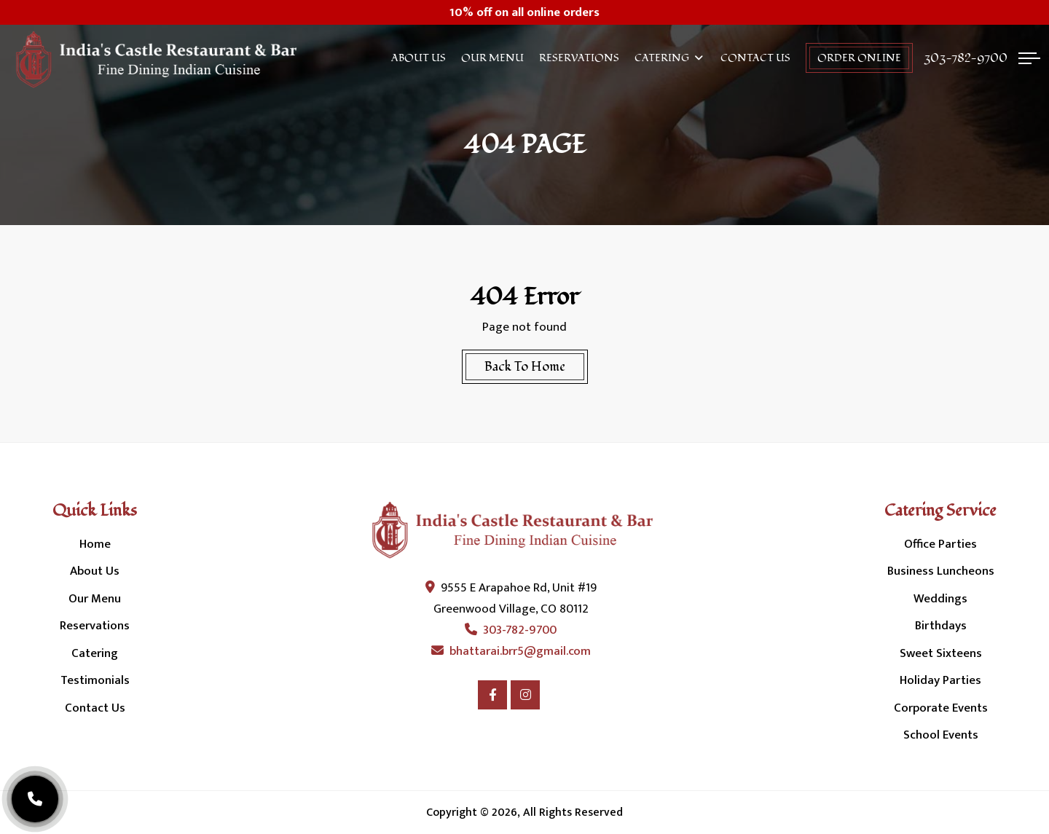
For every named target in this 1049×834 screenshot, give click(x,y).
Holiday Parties (940, 680)
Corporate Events (941, 708)
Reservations (579, 58)
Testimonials (95, 680)
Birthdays (941, 625)
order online (859, 58)
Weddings (940, 599)
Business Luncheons (940, 571)
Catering (661, 58)
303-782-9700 (965, 58)
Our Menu (492, 58)
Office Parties (940, 544)
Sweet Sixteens (941, 653)
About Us (418, 58)
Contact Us (755, 58)
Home (95, 544)
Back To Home (524, 367)
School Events (940, 735)
